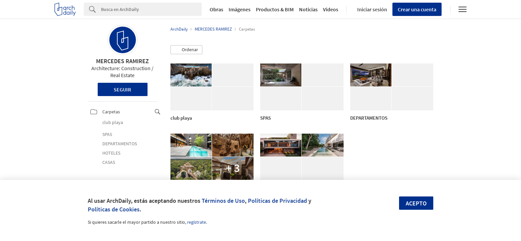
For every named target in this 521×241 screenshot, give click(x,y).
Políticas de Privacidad (277, 200)
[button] (186, 50)
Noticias (308, 9)
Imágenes (240, 9)
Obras (216, 9)
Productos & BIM (275, 9)
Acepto (416, 203)
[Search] (151, 9)
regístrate (196, 222)
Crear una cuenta (417, 9)
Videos (330, 9)
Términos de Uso (223, 200)
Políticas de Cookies (114, 209)
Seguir (122, 89)
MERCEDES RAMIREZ (122, 61)
